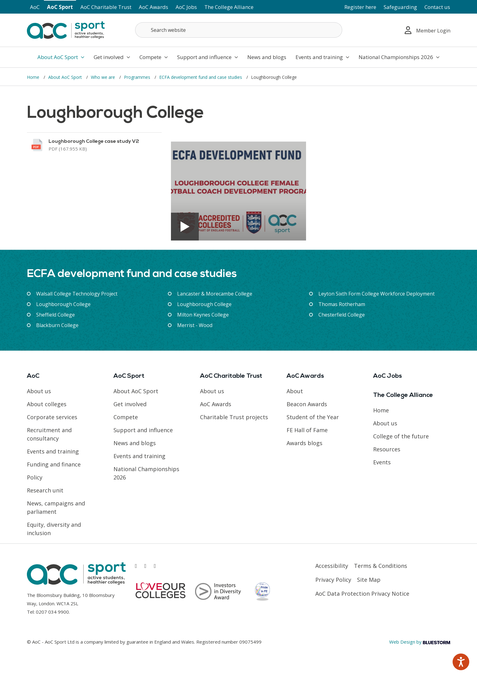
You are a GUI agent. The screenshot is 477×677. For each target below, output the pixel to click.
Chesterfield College (341, 314)
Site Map (369, 579)
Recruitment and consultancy (49, 434)
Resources (386, 449)
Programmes (137, 77)
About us (39, 391)
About (295, 391)
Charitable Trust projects (234, 417)
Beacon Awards (307, 404)
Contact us (437, 7)
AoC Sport (60, 7)
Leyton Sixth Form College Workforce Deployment (376, 293)
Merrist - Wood (194, 325)
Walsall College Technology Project (76, 293)
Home (33, 77)
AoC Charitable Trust (105, 7)
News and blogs (266, 57)
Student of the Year (313, 417)
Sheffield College (55, 314)
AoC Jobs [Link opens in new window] (186, 7)
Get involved (112, 57)
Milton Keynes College (203, 314)
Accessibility (331, 565)
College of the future (401, 436)
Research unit (45, 490)
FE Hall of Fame (307, 430)
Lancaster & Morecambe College (214, 293)
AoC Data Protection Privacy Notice (362, 593)
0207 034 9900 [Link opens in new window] (52, 612)
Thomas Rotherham (341, 304)
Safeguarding (400, 7)
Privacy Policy (333, 579)
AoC (35, 7)
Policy (34, 477)
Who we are (103, 77)
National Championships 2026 (399, 57)
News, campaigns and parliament (56, 507)
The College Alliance (228, 7)
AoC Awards (153, 7)
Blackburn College (57, 325)
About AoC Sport (60, 57)
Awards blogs (304, 443)
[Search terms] (238, 30)
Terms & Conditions (380, 565)
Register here (360, 7)
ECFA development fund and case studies (201, 77)
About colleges (46, 404)
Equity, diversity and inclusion (54, 529)
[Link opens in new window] (94, 145)
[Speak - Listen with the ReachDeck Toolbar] (461, 662)
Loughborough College (63, 304)
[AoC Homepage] (66, 29)
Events (382, 462)
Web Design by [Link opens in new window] (419, 642)
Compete (153, 57)
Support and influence (207, 57)
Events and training (322, 57)
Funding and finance (54, 464)
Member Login (427, 30)
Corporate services (52, 417)
